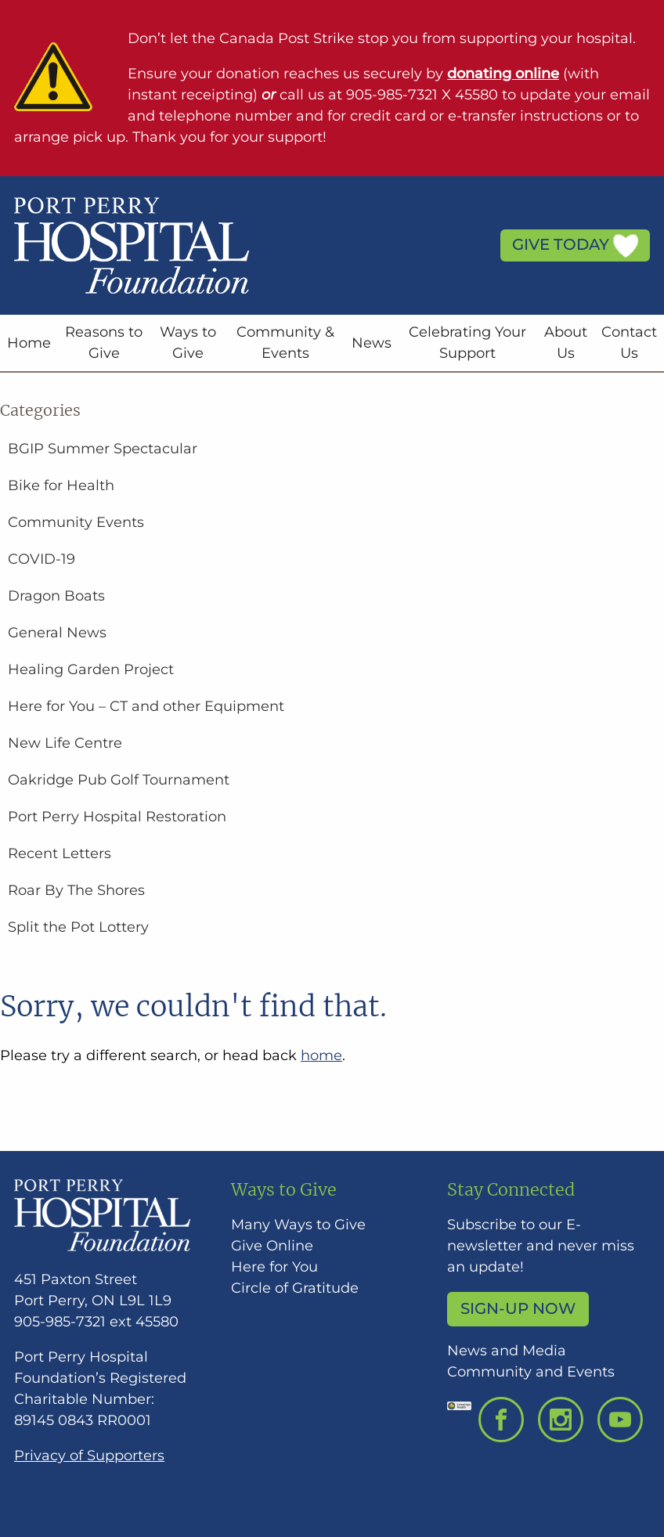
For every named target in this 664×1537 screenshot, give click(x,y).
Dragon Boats (56, 595)
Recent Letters (59, 853)
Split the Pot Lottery (78, 927)
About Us (565, 342)
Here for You (274, 1266)
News (372, 343)
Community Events (76, 522)
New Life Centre (65, 743)
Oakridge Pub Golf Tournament (118, 779)
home (321, 1055)
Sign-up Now (518, 1308)
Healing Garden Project (91, 669)
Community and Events (531, 1371)
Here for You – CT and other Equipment (146, 706)
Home (29, 343)
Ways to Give (188, 342)
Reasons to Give (104, 342)
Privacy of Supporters (89, 1455)
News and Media (506, 1350)
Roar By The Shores (76, 890)
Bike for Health (61, 485)
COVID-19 (41, 559)
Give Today (575, 246)
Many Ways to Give (298, 1224)
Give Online (272, 1245)
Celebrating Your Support (467, 342)
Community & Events (285, 342)
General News (57, 632)
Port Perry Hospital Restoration (117, 816)
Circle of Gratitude (295, 1288)
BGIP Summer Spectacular (102, 448)
